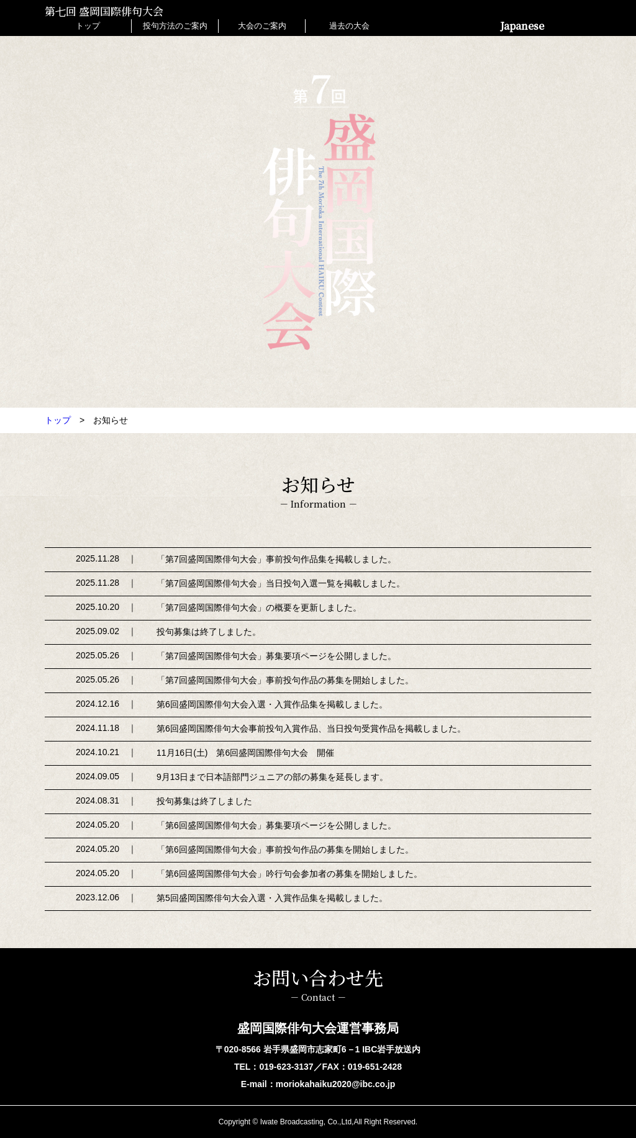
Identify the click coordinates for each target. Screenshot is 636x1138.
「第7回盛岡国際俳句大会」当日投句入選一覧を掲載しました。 (281, 583)
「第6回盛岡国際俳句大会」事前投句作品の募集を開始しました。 (285, 849)
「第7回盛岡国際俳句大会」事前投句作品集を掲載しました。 (276, 559)
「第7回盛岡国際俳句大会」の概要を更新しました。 (259, 607)
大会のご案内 (262, 25)
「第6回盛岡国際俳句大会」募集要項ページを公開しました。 (276, 825)
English (572, 26)
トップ (88, 25)
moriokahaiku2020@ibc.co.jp (336, 1084)
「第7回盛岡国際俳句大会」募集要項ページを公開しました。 (276, 656)
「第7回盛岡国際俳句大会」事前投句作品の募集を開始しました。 (285, 680)
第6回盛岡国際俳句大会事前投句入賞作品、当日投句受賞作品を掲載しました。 (311, 728)
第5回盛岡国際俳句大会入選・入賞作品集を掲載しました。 (272, 898)
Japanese (523, 26)
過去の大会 (349, 25)
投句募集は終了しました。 (209, 632)
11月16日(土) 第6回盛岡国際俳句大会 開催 (245, 753)
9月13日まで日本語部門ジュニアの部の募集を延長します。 (272, 777)
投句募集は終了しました (204, 801)
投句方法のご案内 (175, 25)
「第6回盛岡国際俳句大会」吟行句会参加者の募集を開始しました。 (289, 874)
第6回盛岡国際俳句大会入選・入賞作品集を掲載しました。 (272, 704)
